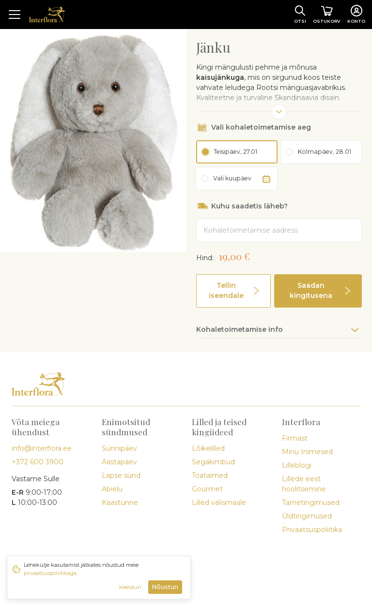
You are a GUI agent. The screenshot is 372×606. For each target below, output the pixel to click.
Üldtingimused (307, 516)
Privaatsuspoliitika (312, 529)
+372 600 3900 (37, 462)
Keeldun (130, 587)
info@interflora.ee (42, 448)
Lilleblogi (296, 465)
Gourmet (207, 489)
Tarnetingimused (311, 502)
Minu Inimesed (307, 451)
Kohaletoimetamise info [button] (239, 329)
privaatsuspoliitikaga (50, 573)
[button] (233, 291)
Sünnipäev (119, 448)
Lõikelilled (208, 448)
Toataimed (210, 475)
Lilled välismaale (219, 502)
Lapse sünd (121, 475)
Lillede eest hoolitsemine (304, 483)
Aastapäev (119, 462)
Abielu (112, 489)
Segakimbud (213, 462)
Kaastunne (120, 502)
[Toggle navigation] (14, 14)
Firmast (295, 438)
